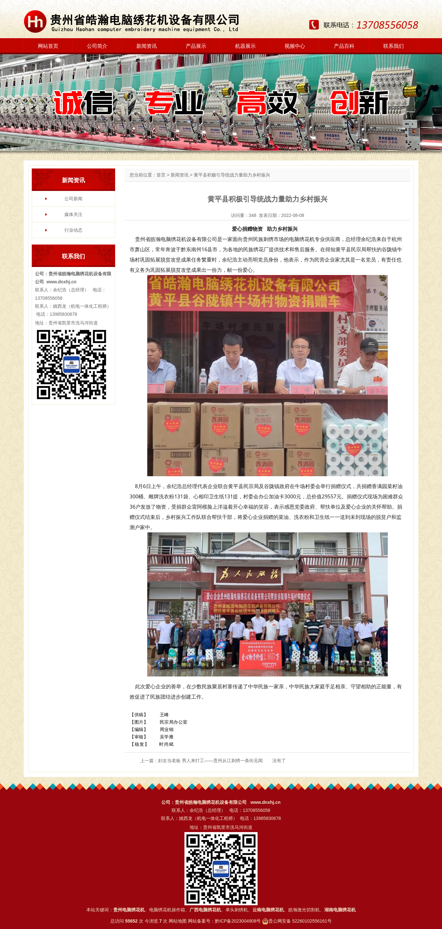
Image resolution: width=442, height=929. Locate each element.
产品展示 (196, 46)
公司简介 (97, 46)
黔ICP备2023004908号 (238, 921)
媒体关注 (73, 214)
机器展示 (245, 46)
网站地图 (178, 921)
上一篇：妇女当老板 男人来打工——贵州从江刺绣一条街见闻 (201, 760)
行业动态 (73, 230)
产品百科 (344, 46)
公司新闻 (73, 198)
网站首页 (48, 46)
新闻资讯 (146, 46)
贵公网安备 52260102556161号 (300, 921)
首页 (161, 174)
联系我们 (393, 46)
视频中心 (295, 46)
